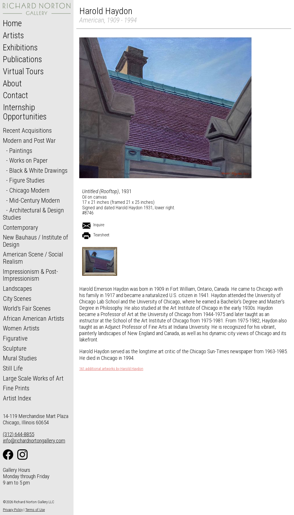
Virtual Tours (23, 71)
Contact (15, 95)
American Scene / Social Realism (33, 257)
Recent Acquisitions (27, 130)
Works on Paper (28, 160)
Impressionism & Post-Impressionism (30, 275)
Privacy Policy (13, 510)
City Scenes (17, 298)
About (12, 83)
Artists (13, 35)
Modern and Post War (29, 140)
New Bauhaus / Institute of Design (35, 240)
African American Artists (33, 318)
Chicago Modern (29, 190)
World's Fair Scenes (27, 308)
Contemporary (20, 227)
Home (12, 23)
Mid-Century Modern (34, 200)
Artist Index (17, 398)
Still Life (13, 368)
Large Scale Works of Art (33, 378)
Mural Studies (20, 358)
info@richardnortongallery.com (34, 440)
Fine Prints (16, 388)
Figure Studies (27, 180)
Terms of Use (35, 510)
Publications (22, 59)
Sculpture (14, 348)
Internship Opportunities (25, 111)
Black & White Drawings (38, 170)
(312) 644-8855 (18, 434)
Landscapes (17, 288)
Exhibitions (20, 47)
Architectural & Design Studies (33, 213)
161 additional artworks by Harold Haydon (111, 369)
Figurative (15, 338)
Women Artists (21, 328)
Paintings (20, 150)
